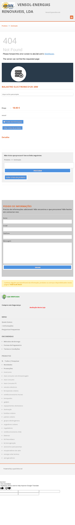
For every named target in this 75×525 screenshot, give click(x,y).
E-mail (5, 226)
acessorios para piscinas (12, 447)
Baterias (6, 435)
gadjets (5, 402)
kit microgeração (9, 443)
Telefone (6, 233)
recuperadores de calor (11, 450)
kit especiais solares (10, 391)
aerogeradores (8, 458)
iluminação (14, 26)
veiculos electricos (9, 387)
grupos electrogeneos (11, 421)
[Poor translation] (8, 488)
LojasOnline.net (17, 469)
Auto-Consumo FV (9, 383)
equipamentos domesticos (12, 406)
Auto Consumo (8, 380)
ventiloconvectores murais (12, 394)
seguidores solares (10, 424)
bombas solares (9, 413)
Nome (5, 218)
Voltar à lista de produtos (12, 128)
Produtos (5, 26)
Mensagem (7, 241)
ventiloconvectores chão (11, 432)
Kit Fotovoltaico (8, 439)
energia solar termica (10, 454)
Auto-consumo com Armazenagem (15, 376)
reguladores (7, 428)
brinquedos (7, 398)
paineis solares (8, 417)
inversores (7, 372)
